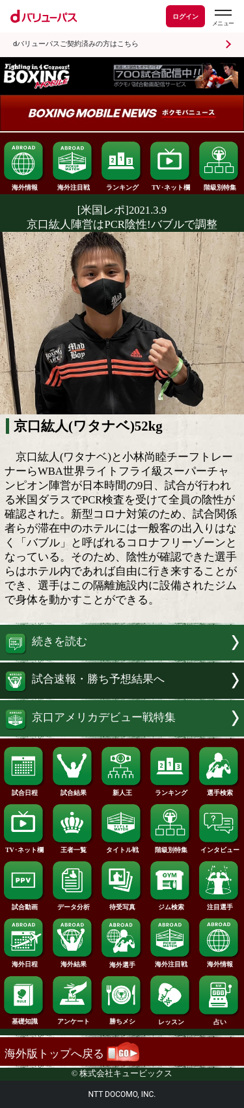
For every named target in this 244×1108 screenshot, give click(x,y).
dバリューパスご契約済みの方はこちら (76, 44)
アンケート (73, 1018)
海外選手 (122, 961)
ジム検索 (170, 904)
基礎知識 (24, 1018)
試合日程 (24, 789)
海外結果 (73, 961)
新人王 (122, 789)
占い (219, 1019)
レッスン (170, 1019)
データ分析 (73, 904)
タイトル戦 (122, 846)
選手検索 (219, 789)
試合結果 (73, 789)
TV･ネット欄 (170, 184)
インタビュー (219, 846)
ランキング (122, 184)
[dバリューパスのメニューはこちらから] (222, 18)
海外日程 (24, 961)
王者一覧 (73, 846)
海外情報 (24, 184)
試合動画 (24, 904)
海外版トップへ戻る (72, 1054)
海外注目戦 (73, 184)
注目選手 (219, 904)
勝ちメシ (122, 1018)
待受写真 (122, 904)
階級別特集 (219, 184)
